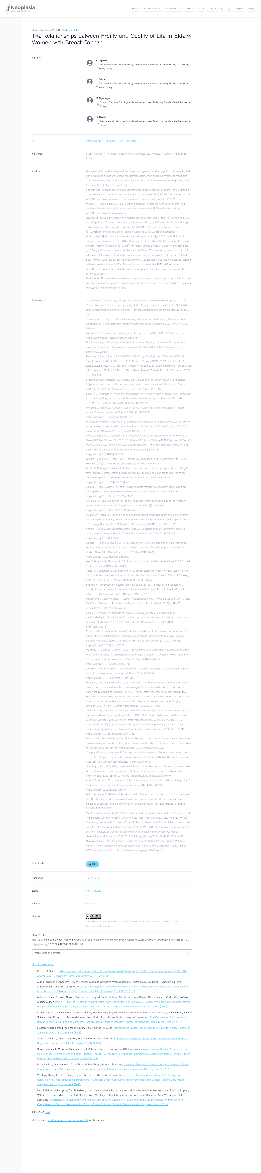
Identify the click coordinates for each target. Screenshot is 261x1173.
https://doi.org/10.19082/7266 (102, 538)
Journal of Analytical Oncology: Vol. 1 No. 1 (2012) (140, 1104)
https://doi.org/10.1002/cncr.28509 (105, 645)
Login (251, 8)
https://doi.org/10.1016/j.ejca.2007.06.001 (109, 417)
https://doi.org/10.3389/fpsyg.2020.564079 (147, 775)
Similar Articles (43, 964)
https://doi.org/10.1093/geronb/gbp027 (108, 556)
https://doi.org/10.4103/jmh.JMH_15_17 (125, 594)
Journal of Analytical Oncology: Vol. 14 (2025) (75, 1043)
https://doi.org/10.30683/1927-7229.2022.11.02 (111, 140)
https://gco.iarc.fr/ (176, 300)
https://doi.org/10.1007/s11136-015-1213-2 (109, 496)
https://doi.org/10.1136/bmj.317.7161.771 (126, 403)
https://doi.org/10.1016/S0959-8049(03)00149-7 (155, 719)
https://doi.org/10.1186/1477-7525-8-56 (108, 482)
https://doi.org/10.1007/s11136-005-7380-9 (159, 361)
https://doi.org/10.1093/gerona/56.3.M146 (167, 440)
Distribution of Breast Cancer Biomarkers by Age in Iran (145, 1027)
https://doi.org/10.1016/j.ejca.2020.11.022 (141, 747)
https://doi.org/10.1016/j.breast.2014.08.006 (110, 677)
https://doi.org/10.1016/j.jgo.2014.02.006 (108, 663)
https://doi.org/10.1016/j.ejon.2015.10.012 (153, 524)
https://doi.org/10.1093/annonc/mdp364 (166, 691)
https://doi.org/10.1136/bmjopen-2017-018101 (111, 733)
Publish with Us (173, 8)
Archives (46, 30)
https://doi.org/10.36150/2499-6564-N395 (160, 836)
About (201, 8)
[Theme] (229, 8)
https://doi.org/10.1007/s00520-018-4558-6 (111, 510)
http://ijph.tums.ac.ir (115, 608)
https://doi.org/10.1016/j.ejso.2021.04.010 (138, 705)
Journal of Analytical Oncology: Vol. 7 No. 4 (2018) (82, 975)
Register (239, 8)
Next (47, 1112)
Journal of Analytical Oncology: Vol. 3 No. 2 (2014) (154, 1021)
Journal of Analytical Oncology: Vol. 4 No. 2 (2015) (107, 991)
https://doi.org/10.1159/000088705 (108, 566)
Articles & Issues (151, 8)
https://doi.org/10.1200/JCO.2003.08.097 (129, 580)
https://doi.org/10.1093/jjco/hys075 (106, 789)
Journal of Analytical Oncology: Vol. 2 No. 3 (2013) (139, 1006)
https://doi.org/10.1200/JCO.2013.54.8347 (122, 430)
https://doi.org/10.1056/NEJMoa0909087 (137, 463)
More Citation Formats (47, 952)
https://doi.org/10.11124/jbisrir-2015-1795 (127, 761)
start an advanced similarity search (68, 1120)
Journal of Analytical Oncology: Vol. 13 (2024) (72, 1058)
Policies (189, 8)
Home (135, 8)
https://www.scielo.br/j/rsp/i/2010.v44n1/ (140, 850)
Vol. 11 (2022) (60, 30)
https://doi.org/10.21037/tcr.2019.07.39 (166, 817)
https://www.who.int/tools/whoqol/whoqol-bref (111, 337)
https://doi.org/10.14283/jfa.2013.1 (104, 454)
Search (212, 8)
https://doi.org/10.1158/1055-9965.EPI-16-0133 (137, 389)
